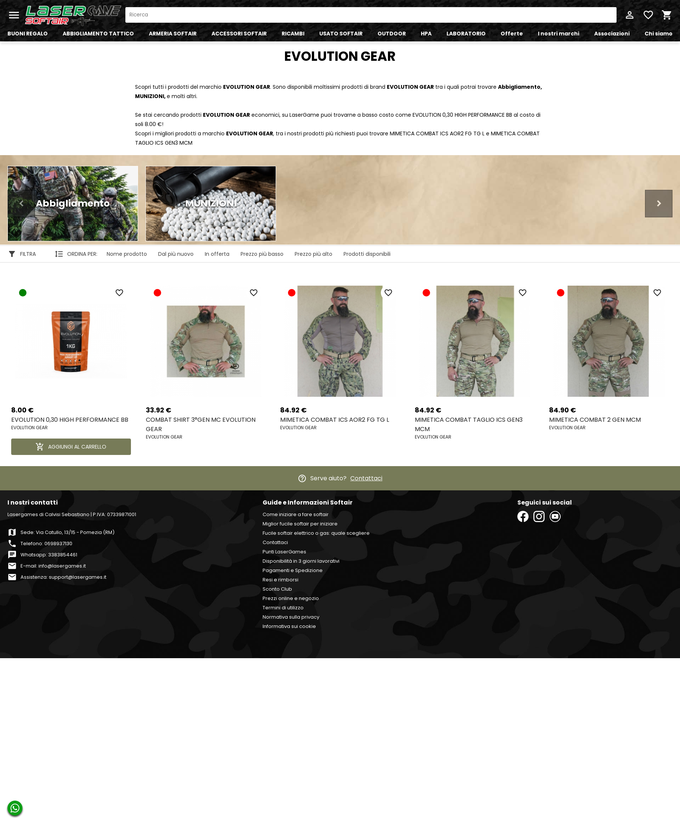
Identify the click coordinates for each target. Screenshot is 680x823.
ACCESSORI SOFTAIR (239, 33)
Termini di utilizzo (283, 607)
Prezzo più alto (313, 254)
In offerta (217, 254)
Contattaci (366, 478)
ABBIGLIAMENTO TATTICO (98, 33)
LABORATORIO (466, 33)
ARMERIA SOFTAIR (173, 33)
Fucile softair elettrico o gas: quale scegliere (316, 533)
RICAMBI (293, 33)
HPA (426, 33)
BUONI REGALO (27, 33)
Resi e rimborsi (280, 579)
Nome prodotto (127, 254)
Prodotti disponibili (367, 254)
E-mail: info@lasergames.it (53, 565)
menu (14, 15)
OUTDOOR (391, 33)
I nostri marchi (558, 33)
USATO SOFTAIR (341, 33)
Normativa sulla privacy (291, 617)
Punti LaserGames (284, 551)
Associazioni (612, 33)
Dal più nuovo (176, 254)
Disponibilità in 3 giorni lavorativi (301, 561)
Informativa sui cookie (289, 626)
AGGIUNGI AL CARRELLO (70, 446)
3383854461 (62, 554)
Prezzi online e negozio (291, 598)
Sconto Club (277, 589)
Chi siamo (659, 33)
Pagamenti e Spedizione (293, 570)
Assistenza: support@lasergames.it (63, 577)
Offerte (512, 33)
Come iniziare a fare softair (296, 514)
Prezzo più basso (262, 254)
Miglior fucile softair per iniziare (300, 523)
